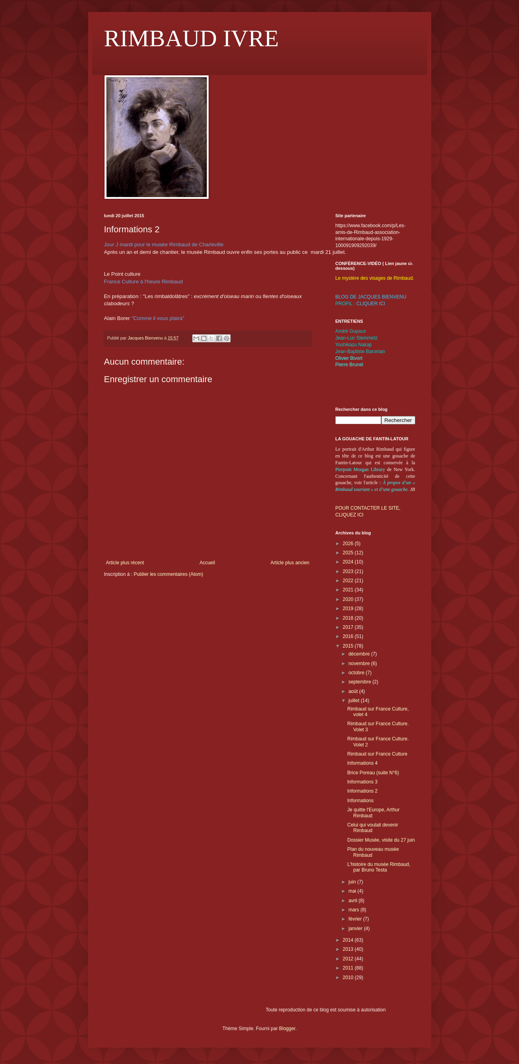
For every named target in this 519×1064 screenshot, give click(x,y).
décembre (359, 654)
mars (354, 910)
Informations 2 (362, 791)
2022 (349, 580)
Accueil (207, 562)
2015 (349, 646)
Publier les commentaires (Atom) (168, 574)
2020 (349, 599)
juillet (354, 700)
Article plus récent (125, 562)
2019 (349, 608)
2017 (349, 627)
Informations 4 (362, 763)
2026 (349, 543)
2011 (349, 968)
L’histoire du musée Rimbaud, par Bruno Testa (378, 867)
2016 (349, 636)
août (353, 691)
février (355, 919)
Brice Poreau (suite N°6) (373, 772)
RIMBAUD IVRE (191, 38)
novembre (359, 663)
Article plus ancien (289, 562)
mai (352, 891)
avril (353, 900)
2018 (349, 618)
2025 (349, 553)
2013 (349, 949)
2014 (349, 940)
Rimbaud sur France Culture (377, 754)
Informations (360, 800)
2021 (349, 590)
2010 (349, 977)
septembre (360, 682)
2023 (349, 571)
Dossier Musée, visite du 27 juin (380, 840)
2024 (349, 562)
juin (352, 882)
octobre (356, 672)
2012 (349, 959)
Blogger (287, 1028)
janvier (356, 928)
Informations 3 (362, 782)
